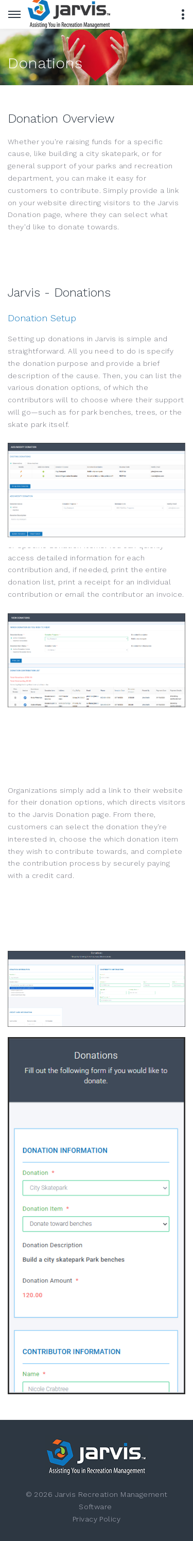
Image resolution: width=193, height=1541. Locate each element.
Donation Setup (42, 318)
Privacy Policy (96, 1519)
